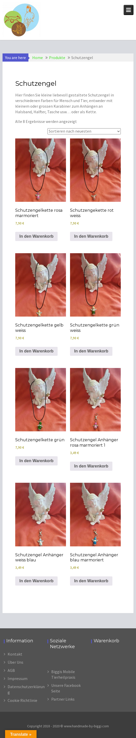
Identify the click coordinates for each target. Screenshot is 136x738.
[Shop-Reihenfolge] (84, 131)
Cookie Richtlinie (22, 700)
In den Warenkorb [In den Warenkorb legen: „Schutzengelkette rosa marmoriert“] (36, 236)
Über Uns (15, 662)
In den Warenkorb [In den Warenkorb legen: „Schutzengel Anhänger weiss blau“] (36, 581)
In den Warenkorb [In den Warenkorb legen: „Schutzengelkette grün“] (36, 461)
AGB (11, 670)
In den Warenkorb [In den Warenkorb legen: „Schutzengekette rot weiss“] (91, 236)
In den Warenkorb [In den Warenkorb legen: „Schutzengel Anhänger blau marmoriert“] (91, 581)
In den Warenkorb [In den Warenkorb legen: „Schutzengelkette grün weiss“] (91, 351)
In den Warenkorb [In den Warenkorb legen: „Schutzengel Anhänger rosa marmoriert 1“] (91, 466)
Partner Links (63, 699)
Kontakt (15, 654)
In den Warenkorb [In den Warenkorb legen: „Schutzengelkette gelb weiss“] (36, 351)
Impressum (17, 678)
